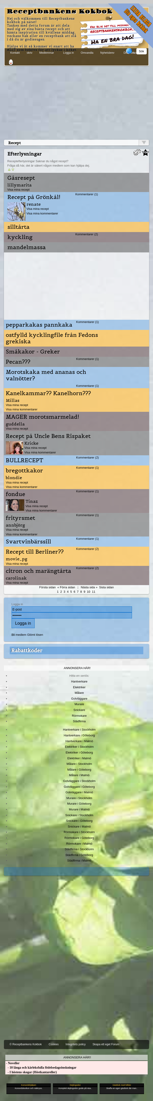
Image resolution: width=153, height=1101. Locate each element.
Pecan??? (18, 362)
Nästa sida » (89, 587)
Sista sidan (106, 587)
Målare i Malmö (79, 775)
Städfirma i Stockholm (79, 849)
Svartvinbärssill (28, 541)
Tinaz (31, 501)
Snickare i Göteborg (79, 820)
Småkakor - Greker (33, 351)
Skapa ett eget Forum (106, 1044)
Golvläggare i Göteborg (79, 786)
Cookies (53, 1044)
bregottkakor (24, 470)
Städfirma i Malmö (79, 860)
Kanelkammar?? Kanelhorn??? (48, 393)
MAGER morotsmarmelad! (42, 417)
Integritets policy (76, 1044)
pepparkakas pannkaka (39, 325)
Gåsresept (21, 178)
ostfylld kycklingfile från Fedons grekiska (52, 338)
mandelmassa (26, 247)
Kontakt (15, 52)
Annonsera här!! (77, 1057)
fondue (15, 494)
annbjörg (15, 525)
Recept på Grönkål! (33, 197)
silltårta (18, 227)
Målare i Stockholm (79, 764)
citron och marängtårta (38, 571)
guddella (15, 424)
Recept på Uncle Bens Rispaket (48, 436)
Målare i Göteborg (79, 769)
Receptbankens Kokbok (60, 11)
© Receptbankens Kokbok (26, 1044)
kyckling (20, 237)
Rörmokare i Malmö (79, 843)
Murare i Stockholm (79, 798)
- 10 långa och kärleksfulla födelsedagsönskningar (40, 1067)
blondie (14, 477)
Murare (79, 704)
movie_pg (16, 558)
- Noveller (12, 1063)
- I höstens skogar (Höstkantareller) (31, 1072)
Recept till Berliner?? (35, 552)
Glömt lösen (35, 634)
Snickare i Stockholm (79, 815)
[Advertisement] (76, 102)
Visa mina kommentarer (42, 213)
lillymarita (19, 185)
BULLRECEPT (24, 460)
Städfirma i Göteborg (79, 855)
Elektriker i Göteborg (79, 752)
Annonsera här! (77, 668)
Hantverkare (79, 681)
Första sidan (47, 587)
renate (34, 204)
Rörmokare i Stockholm (79, 832)
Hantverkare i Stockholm (79, 729)
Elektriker (79, 687)
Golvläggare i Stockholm (79, 781)
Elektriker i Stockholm (79, 746)
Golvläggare (79, 698)
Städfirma (79, 721)
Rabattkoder (26, 650)
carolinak (16, 578)
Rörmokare (79, 715)
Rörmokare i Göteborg (79, 838)
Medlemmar (46, 52)
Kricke (31, 443)
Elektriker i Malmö (79, 758)
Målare (79, 693)
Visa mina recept (18, 189)
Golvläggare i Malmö (79, 792)
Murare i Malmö (79, 809)
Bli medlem (19, 634)
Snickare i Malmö (79, 826)
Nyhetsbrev (107, 52)
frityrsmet (20, 518)
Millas (12, 400)
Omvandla (87, 52)
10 (88, 591)
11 (93, 591)
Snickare (79, 710)
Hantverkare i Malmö (79, 741)
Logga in (68, 52)
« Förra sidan (66, 587)
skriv (29, 52)
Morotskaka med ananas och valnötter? (46, 375)
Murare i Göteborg (79, 803)
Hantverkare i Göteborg (79, 735)
